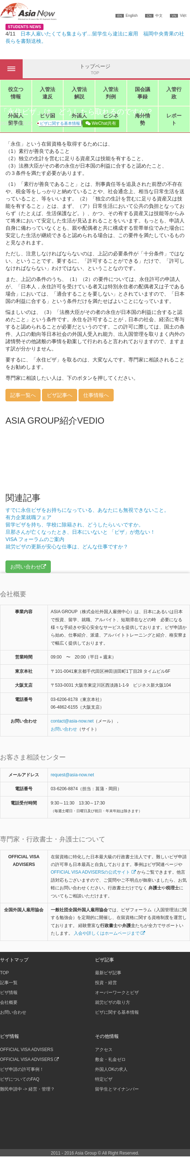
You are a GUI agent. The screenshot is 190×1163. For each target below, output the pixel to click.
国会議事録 (142, 93)
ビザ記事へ (59, 395)
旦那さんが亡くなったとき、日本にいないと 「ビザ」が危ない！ (80, 532)
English (126, 16)
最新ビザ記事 (108, 972)
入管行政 (174, 93)
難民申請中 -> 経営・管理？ (27, 1089)
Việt (178, 16)
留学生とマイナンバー (117, 1089)
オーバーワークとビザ (117, 992)
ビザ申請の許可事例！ (22, 1069)
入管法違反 (47, 93)
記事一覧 (9, 982)
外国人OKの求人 (111, 1069)
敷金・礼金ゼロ (110, 1059)
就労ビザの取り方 (112, 1002)
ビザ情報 (9, 992)
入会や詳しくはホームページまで (109, 933)
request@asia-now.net (72, 774)
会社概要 (9, 1002)
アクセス (104, 1049)
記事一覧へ (23, 395)
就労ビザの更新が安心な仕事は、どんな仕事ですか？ (66, 546)
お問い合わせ (64, 729)
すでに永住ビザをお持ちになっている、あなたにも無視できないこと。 (87, 510)
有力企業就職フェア (28, 517)
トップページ (95, 69)
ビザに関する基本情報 (60, 123)
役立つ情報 (15, 93)
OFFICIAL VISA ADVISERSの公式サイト (93, 872)
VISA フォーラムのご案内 (34, 539)
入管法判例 (110, 93)
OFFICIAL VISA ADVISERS (26, 1049)
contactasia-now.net (72, 721)
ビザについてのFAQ (19, 1079)
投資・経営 (106, 982)
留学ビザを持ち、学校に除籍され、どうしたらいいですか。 (74, 525)
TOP (4, 972)
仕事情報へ (96, 395)
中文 (154, 16)
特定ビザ (104, 1079)
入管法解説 (79, 93)
